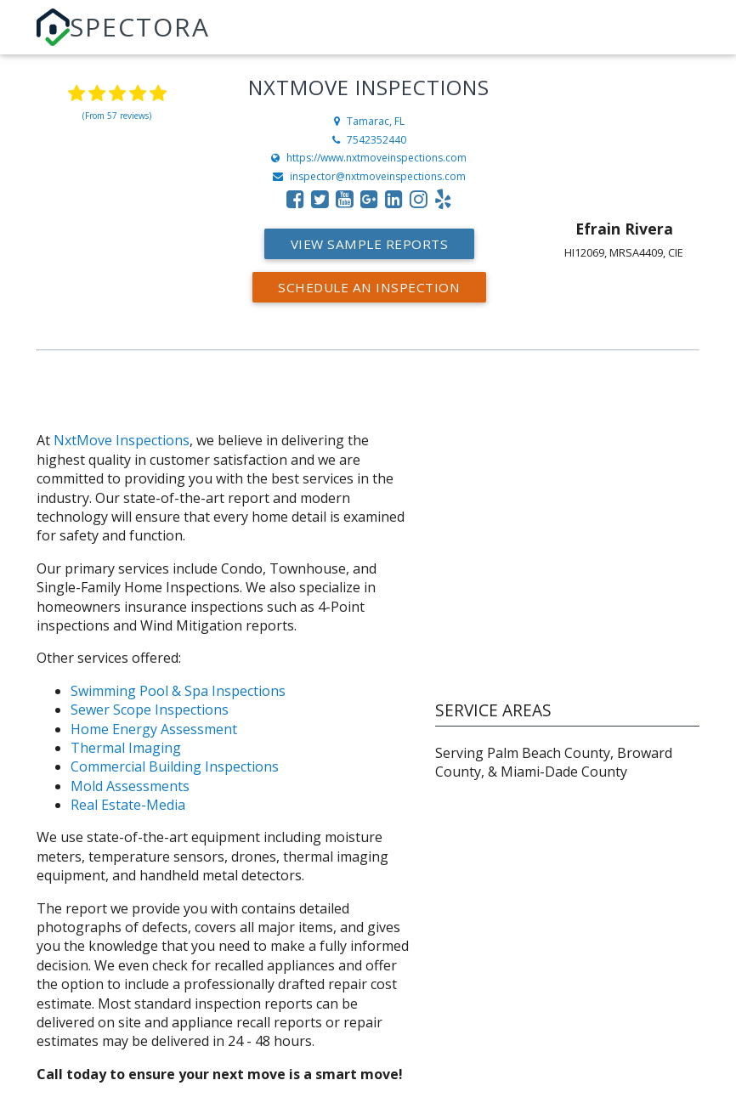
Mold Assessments (130, 786)
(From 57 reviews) (116, 116)
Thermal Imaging (126, 747)
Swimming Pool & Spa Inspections (178, 690)
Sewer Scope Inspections (150, 709)
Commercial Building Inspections (175, 766)
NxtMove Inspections (122, 440)
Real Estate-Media (128, 804)
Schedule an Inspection (369, 287)
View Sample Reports (369, 244)
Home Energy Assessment (154, 729)
